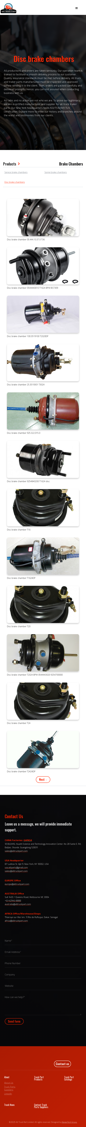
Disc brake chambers (14, 182)
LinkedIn (8, 1093)
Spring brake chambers (55, 172)
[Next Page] (43, 779)
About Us (8, 1082)
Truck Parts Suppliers (9, 1088)
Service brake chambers (16, 172)
